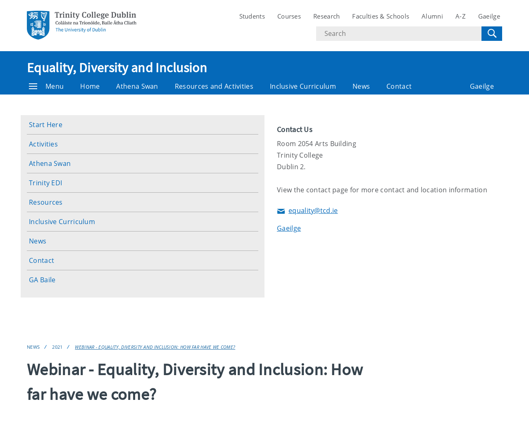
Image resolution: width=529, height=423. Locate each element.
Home (90, 86)
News (361, 86)
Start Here (45, 124)
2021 (57, 347)
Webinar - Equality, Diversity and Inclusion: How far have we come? (155, 347)
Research (326, 16)
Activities (43, 144)
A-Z (460, 16)
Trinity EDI (45, 182)
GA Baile (42, 279)
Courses (289, 16)
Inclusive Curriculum (303, 86)
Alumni (432, 16)
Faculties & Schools (380, 16)
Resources (46, 202)
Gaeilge (489, 16)
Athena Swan (137, 86)
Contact (399, 86)
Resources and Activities (214, 86)
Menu (46, 86)
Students (252, 16)
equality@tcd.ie (307, 211)
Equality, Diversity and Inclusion (117, 67)
